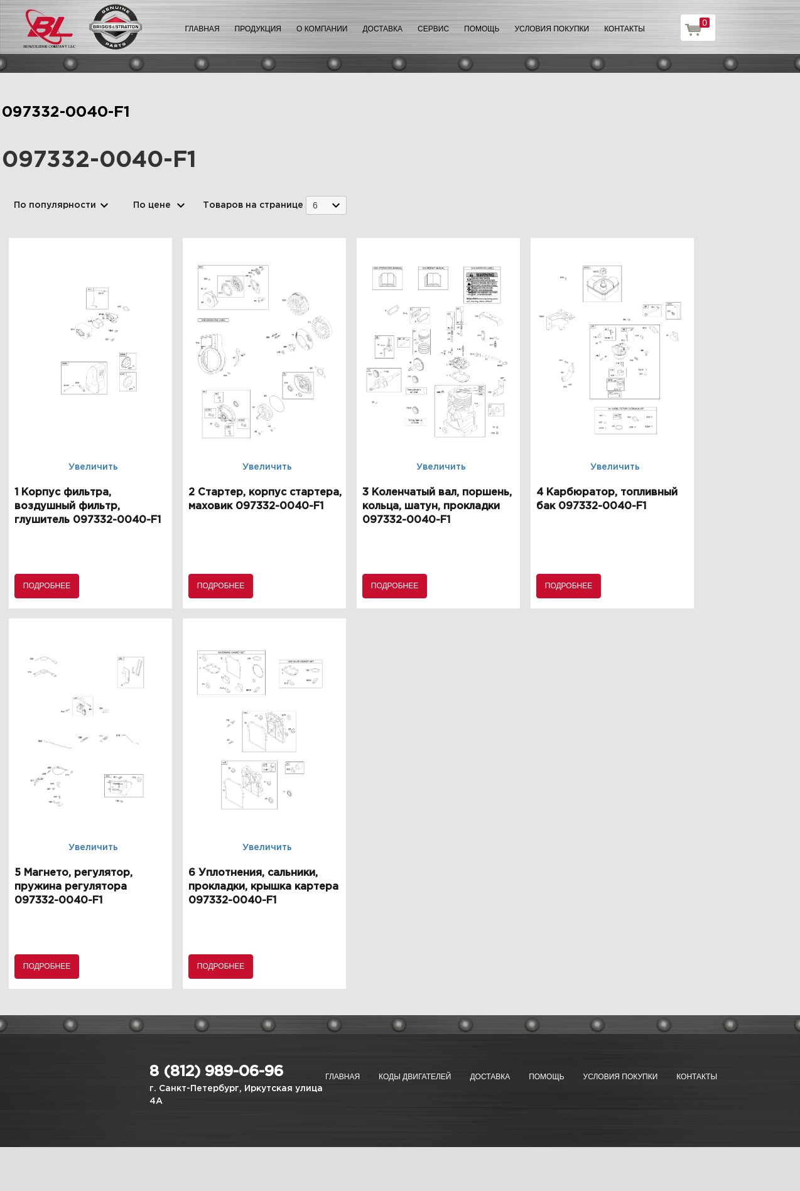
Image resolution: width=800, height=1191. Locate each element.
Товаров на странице (253, 205)
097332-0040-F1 (66, 112)
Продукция (258, 28)
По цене (152, 205)
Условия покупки (552, 28)
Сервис (433, 28)
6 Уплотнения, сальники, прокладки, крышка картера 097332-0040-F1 (263, 886)
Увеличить (93, 467)
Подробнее (46, 585)
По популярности (55, 205)
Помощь (481, 28)
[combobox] (326, 205)
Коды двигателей (415, 1076)
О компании (321, 28)
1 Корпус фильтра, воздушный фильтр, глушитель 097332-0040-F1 (87, 506)
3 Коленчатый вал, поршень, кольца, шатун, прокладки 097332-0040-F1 (437, 506)
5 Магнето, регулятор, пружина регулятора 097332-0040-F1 (73, 886)
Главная (202, 28)
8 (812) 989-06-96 (216, 1072)
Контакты (624, 28)
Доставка (382, 28)
